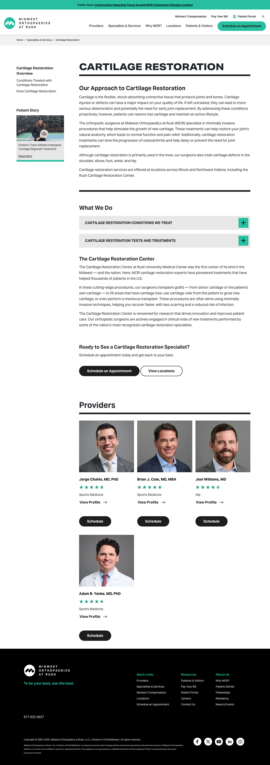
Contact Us (188, 704)
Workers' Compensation (191, 16)
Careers (186, 698)
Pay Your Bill (219, 16)
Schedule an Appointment (241, 26)
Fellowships (223, 692)
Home (19, 40)
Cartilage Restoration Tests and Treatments (130, 240)
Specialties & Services (124, 26)
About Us (222, 674)
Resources (188, 674)
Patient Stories (225, 686)
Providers (96, 26)
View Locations (161, 371)
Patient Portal (247, 16)
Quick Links (145, 674)
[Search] (263, 16)
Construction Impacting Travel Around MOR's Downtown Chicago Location (144, 5)
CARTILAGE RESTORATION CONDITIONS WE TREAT (128, 222)
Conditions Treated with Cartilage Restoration (34, 82)
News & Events (225, 704)
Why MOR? (154, 26)
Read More (25, 156)
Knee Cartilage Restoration (36, 91)
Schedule (95, 521)
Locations (173, 26)
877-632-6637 (34, 717)
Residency (222, 698)
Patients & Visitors (199, 26)
